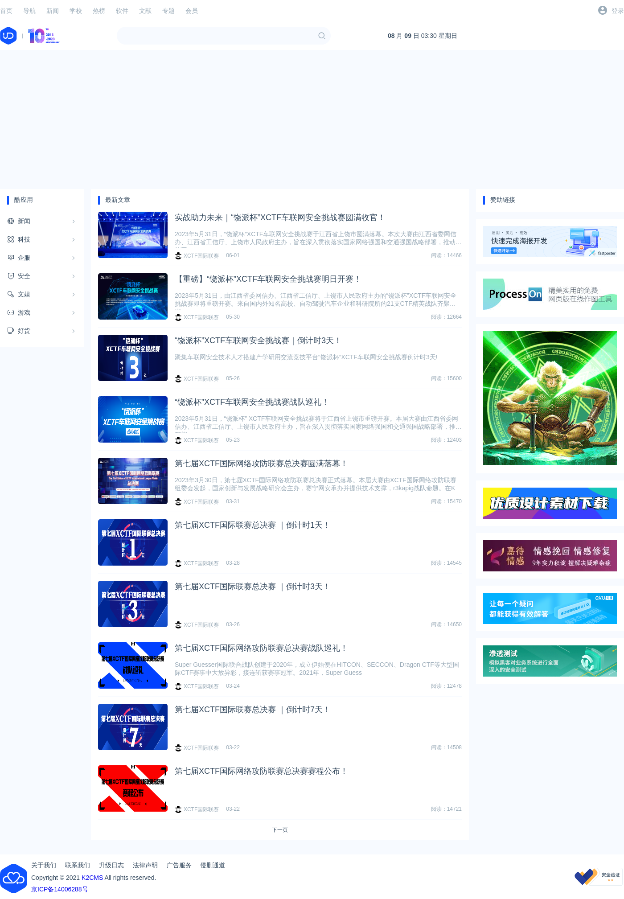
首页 (6, 10)
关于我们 (43, 865)
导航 (29, 10)
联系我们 (77, 865)
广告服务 (179, 865)
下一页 (280, 830)
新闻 (52, 10)
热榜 (99, 10)
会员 (191, 10)
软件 (122, 10)
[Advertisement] (312, 119)
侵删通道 (212, 865)
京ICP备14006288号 (59, 889)
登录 (618, 10)
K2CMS (92, 877)
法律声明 (145, 865)
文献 (145, 10)
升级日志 (111, 865)
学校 (76, 10)
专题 (168, 10)
